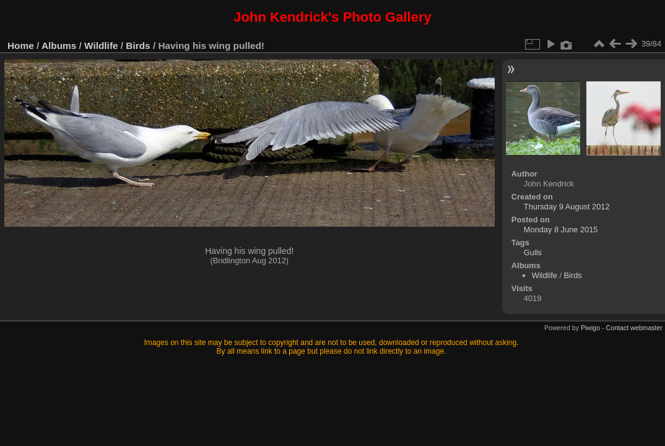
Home (20, 45)
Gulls (533, 252)
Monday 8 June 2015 (561, 229)
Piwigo (590, 327)
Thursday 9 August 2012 (567, 206)
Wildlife (101, 45)
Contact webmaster (634, 327)
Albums (58, 45)
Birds (138, 45)
